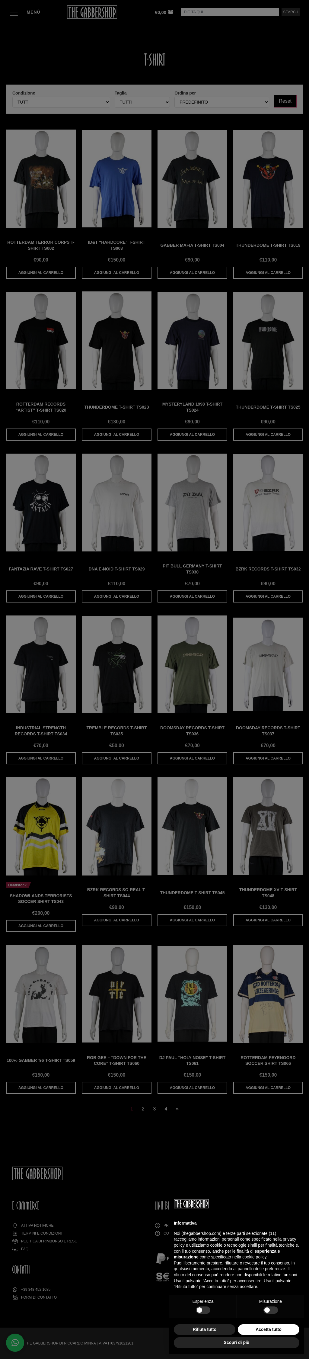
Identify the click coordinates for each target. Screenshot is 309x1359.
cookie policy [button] (254, 1257)
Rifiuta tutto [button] (205, 1329)
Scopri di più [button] (237, 1342)
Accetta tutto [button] (269, 1329)
